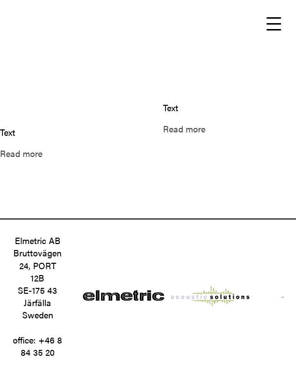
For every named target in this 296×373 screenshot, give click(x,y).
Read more (21, 153)
